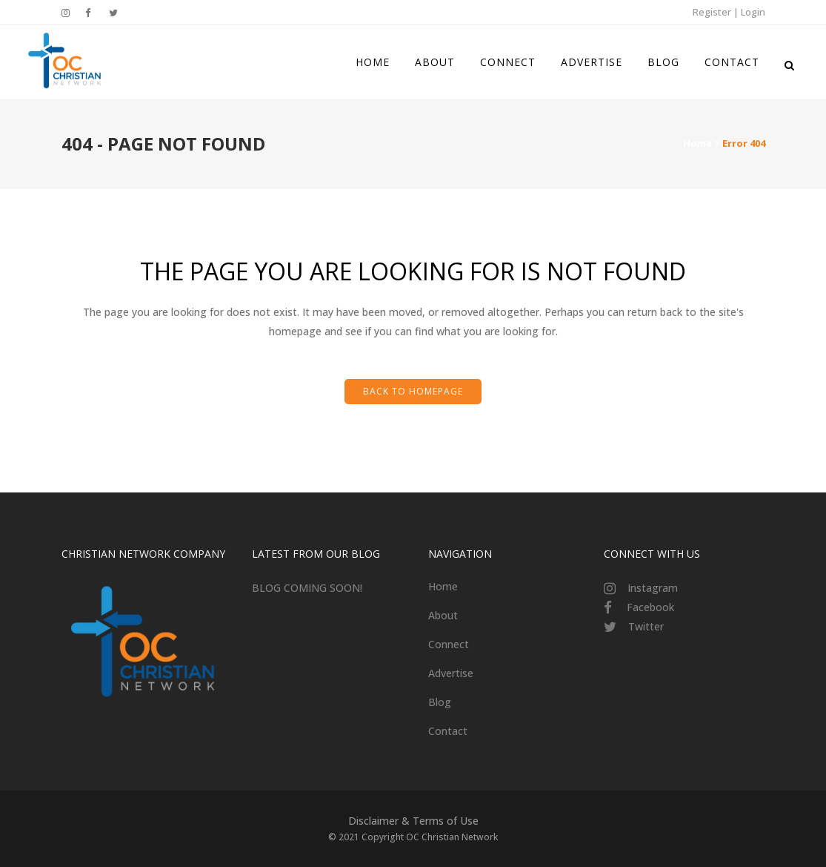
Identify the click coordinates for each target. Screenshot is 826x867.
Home (697, 143)
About (443, 615)
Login (753, 12)
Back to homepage (413, 391)
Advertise (450, 673)
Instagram (652, 588)
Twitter (646, 626)
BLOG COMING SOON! (307, 588)
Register (712, 12)
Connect (448, 644)
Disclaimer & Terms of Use (413, 821)
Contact (447, 731)
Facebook (650, 607)
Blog (439, 702)
